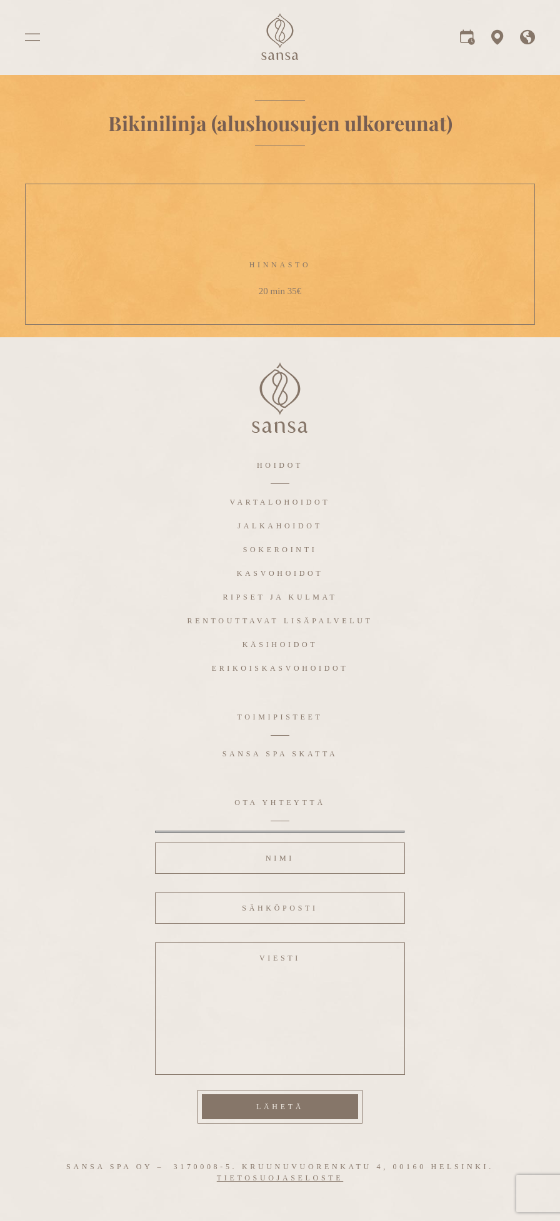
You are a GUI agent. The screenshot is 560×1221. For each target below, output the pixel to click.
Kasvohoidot (280, 573)
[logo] (280, 56)
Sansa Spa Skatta (280, 753)
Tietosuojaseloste (280, 1178)
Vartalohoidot (280, 502)
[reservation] (467, 41)
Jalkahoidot (280, 526)
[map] (497, 41)
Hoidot (280, 465)
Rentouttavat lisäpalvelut (280, 620)
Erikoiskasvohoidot (280, 668)
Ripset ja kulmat (279, 597)
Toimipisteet (279, 717)
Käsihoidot (280, 644)
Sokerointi (280, 549)
